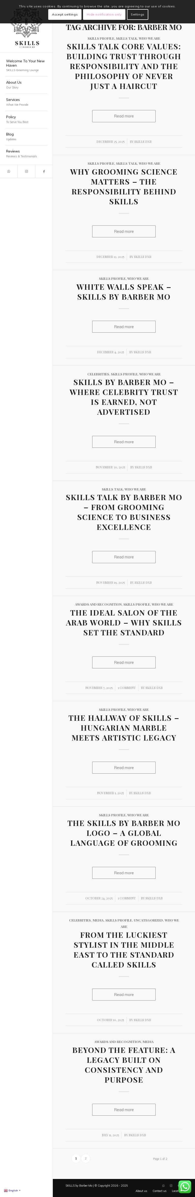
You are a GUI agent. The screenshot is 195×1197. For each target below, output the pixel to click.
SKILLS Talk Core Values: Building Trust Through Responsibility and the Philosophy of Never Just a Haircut (124, 66)
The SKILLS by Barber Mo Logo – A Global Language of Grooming (124, 833)
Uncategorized (148, 920)
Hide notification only (104, 14)
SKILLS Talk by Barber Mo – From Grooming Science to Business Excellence (124, 512)
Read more (124, 116)
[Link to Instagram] (26, 171)
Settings (137, 14)
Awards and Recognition (98, 604)
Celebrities (98, 374)
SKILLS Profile (101, 38)
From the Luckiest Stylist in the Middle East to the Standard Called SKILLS (124, 950)
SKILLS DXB (143, 142)
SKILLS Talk (126, 38)
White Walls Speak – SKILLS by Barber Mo (124, 292)
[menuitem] (26, 66)
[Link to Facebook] (44, 171)
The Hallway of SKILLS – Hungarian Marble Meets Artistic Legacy (124, 728)
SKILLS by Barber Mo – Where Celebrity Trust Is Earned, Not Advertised (124, 397)
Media (98, 920)
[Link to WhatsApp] (9, 171)
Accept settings (65, 14)
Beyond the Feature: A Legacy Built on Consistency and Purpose (124, 1065)
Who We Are (149, 38)
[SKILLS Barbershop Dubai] (26, 26)
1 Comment (127, 688)
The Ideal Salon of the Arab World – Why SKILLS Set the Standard (124, 622)
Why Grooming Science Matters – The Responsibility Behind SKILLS (124, 186)
